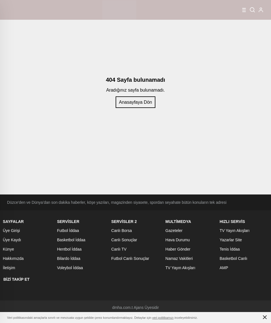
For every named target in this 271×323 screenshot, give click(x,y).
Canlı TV (118, 249)
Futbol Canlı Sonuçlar (130, 258)
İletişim (9, 268)
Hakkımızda (13, 258)
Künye (8, 249)
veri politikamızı (163, 317)
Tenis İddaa (230, 249)
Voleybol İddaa (70, 268)
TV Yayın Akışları (180, 268)
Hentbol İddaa (69, 249)
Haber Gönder (178, 249)
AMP (224, 268)
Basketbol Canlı (233, 258)
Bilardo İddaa (68, 258)
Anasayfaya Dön (135, 102)
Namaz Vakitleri (179, 258)
